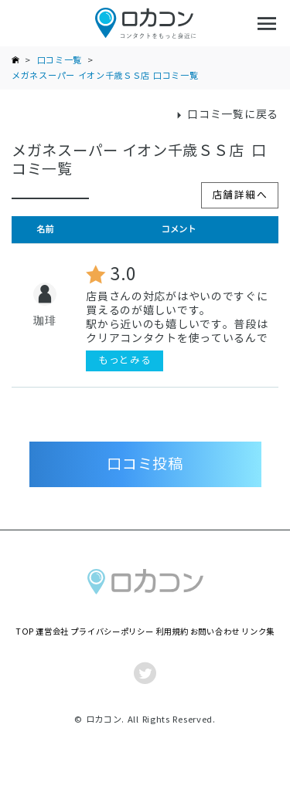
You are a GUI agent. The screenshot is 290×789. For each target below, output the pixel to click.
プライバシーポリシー (111, 632)
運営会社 (52, 632)
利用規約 (172, 632)
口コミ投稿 (145, 464)
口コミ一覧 (60, 60)
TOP (24, 632)
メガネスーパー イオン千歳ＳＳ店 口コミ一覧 (105, 75)
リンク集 (258, 632)
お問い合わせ (215, 632)
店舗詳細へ (240, 194)
